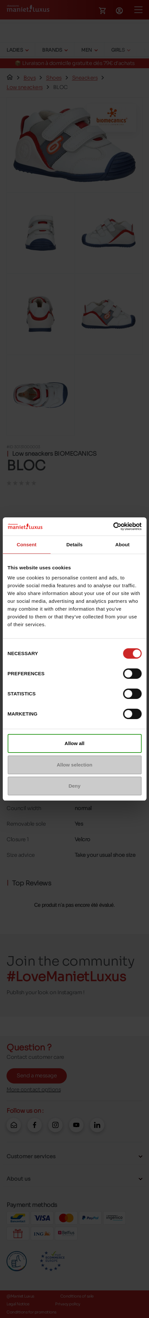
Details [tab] (75, 544)
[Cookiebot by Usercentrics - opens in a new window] (113, 526)
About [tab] (122, 544)
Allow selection (74, 764)
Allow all (74, 743)
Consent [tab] (27, 544)
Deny (74, 786)
